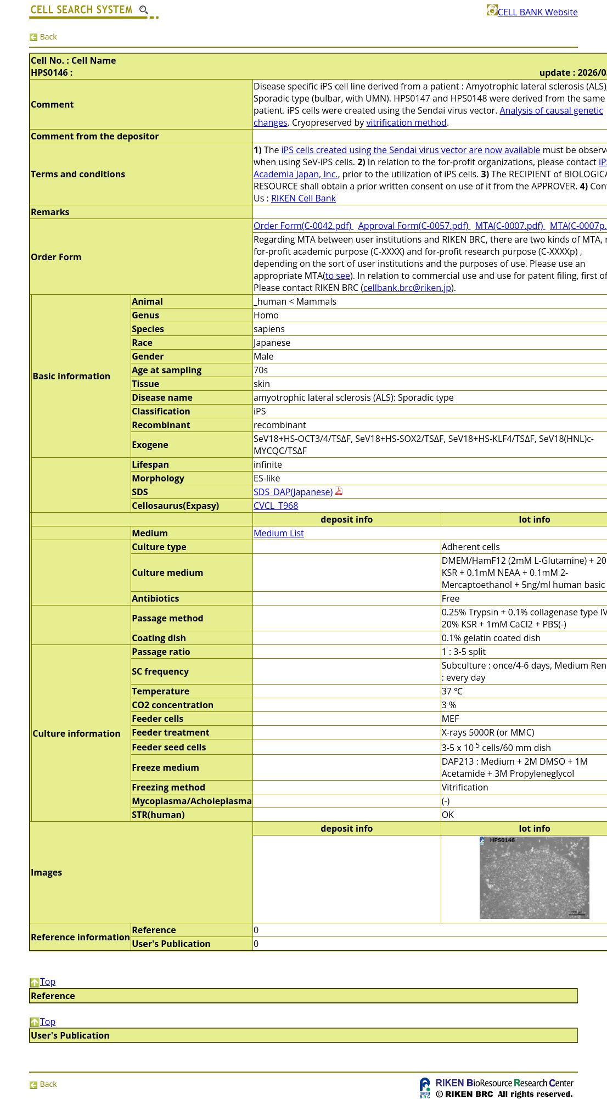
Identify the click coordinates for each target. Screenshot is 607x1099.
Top (42, 981)
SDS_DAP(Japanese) (293, 492)
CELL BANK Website (532, 12)
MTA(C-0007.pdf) (510, 226)
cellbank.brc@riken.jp (407, 288)
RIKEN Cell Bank (303, 198)
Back (43, 36)
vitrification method (407, 122)
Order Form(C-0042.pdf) (303, 226)
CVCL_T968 (276, 506)
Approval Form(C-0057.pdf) (414, 226)
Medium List (279, 533)
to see (337, 276)
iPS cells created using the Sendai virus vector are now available (411, 150)
